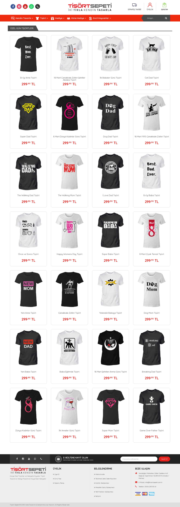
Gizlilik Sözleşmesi (102, 483)
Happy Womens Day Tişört (69, 254)
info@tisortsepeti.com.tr (153, 482)
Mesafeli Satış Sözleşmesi (104, 487)
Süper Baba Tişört (110, 254)
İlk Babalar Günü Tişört (110, 77)
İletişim (98, 496)
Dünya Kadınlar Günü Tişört (28, 430)
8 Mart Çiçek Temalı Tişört (151, 254)
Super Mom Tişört (110, 430)
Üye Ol (56, 474)
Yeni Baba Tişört (28, 371)
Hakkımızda (100, 474)
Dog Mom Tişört (151, 313)
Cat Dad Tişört (152, 77)
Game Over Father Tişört (152, 430)
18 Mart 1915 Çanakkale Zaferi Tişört (152, 136)
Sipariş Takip (59, 483)
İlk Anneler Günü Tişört (69, 430)
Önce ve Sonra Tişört (28, 254)
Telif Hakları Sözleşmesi (104, 492)
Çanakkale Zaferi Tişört (69, 313)
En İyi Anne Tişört (28, 77)
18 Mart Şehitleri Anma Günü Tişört (110, 371)
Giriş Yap (57, 479)
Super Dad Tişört (28, 136)
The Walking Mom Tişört (69, 195)
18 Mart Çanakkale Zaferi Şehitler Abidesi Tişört (69, 78)
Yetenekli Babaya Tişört (110, 313)
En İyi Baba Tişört (151, 195)
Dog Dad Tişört (110, 136)
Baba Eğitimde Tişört (69, 371)
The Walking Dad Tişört (28, 195)
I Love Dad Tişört (110, 195)
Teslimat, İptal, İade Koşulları (106, 479)
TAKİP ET (164, 459)
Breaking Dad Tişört (151, 371)
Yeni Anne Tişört (28, 313)
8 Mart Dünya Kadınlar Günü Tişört (69, 136)
